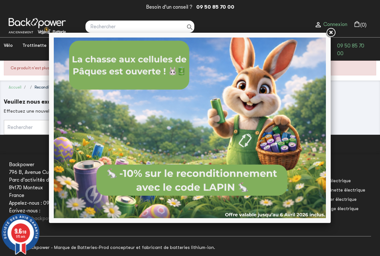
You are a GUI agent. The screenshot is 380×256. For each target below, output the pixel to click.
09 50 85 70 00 (214, 7)
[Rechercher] (139, 27)
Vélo (8, 45)
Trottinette (34, 45)
